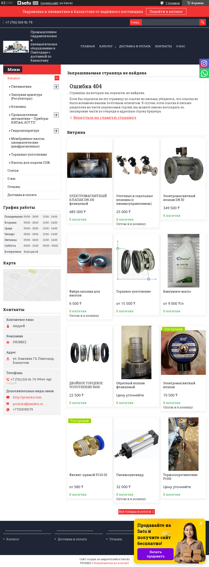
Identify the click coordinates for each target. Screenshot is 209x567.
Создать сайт (49, 2)
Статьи (13, 170)
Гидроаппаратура (25, 130)
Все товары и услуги (135, 512)
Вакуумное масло (177, 291)
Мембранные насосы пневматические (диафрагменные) (28, 142)
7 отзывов (172, 3)
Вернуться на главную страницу (104, 117)
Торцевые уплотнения (29, 154)
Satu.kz (125, 559)
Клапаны (18, 107)
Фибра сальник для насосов (84, 293)
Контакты (163, 46)
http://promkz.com (27, 397)
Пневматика (21, 86)
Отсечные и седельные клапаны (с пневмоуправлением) (134, 200)
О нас (180, 46)
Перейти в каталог (166, 11)
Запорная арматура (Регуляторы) (26, 96)
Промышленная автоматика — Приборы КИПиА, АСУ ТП (29, 118)
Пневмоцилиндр (130, 475)
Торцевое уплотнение (133, 291)
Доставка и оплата (135, 46)
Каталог (106, 46)
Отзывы (13, 187)
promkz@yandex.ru (28, 404)
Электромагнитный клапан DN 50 (179, 198)
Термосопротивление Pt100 (180, 477)
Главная (88, 46)
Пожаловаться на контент (111, 563)
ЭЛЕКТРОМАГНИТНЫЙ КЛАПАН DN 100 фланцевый (88, 200)
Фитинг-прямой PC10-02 (88, 475)
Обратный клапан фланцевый (130, 385)
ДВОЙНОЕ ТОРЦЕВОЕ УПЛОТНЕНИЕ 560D (86, 385)
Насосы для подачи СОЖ (30, 163)
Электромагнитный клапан (179, 385)
